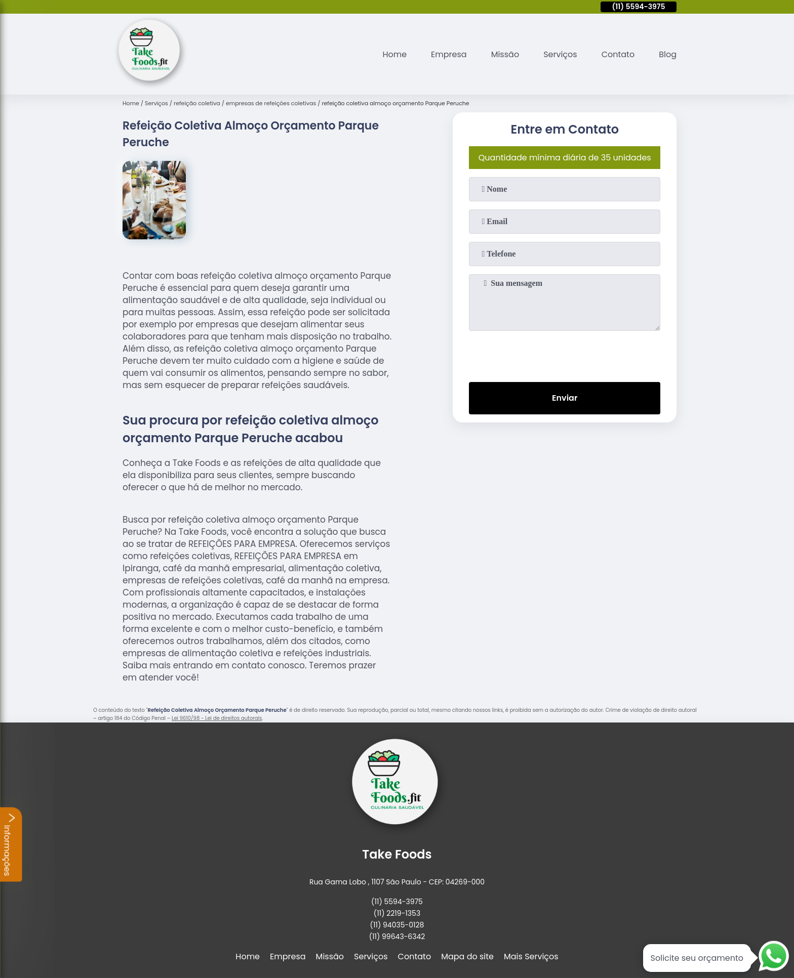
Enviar (564, 398)
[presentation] (565, 354)
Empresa (449, 54)
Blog (668, 54)
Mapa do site (467, 956)
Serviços (560, 54)
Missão (505, 54)
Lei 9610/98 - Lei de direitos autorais (217, 718)
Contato (618, 54)
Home (394, 54)
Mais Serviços (531, 956)
